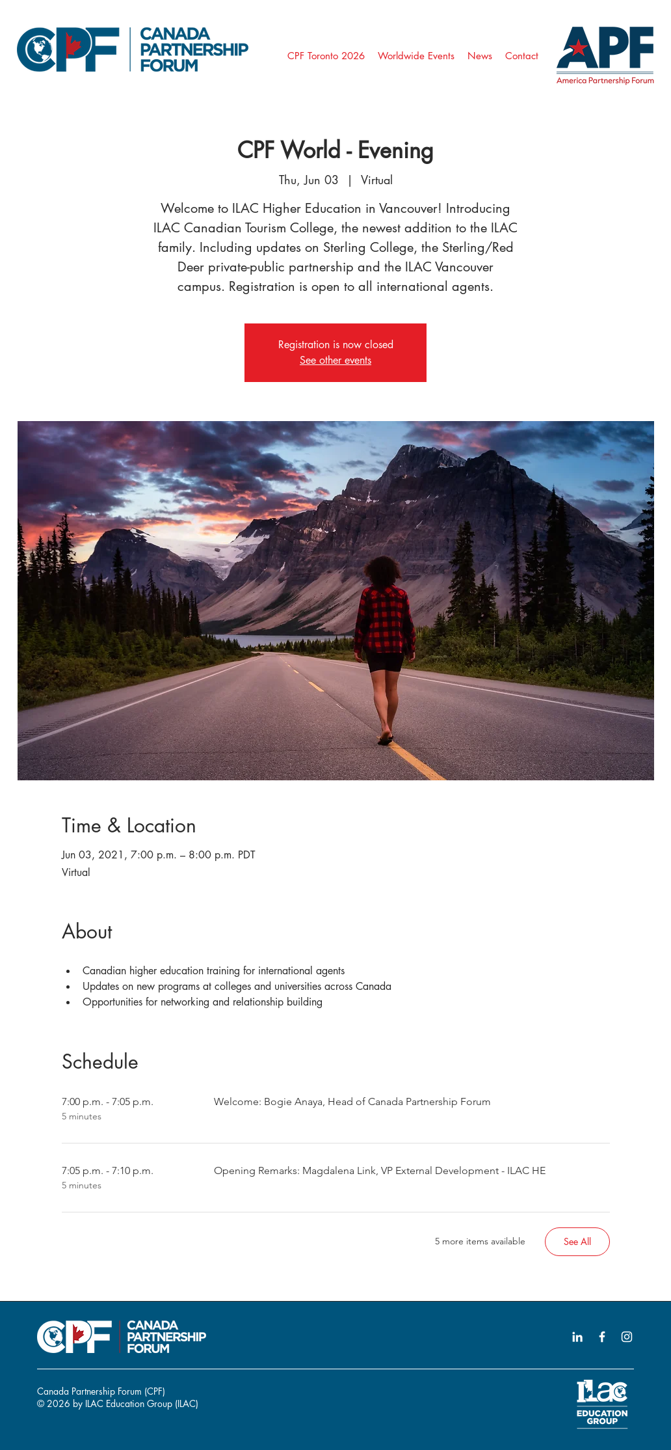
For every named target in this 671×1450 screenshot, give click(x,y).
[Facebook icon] (602, 1337)
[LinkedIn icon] (577, 1337)
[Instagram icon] (627, 1337)
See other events (335, 360)
